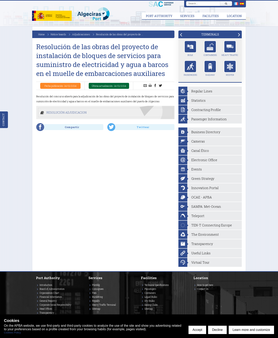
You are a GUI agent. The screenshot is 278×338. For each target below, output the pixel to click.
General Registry (48, 300)
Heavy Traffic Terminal (104, 304)
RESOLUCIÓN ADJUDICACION (66, 112)
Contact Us (202, 288)
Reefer (230, 68)
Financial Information (51, 296)
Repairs (96, 300)
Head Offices (46, 308)
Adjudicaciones (81, 34)
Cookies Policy (12, 332)
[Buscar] (226, 3)
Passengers (190, 68)
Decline (217, 329)
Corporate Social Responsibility (55, 304)
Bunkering (97, 296)
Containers (210, 48)
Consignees (98, 288)
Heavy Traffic (230, 48)
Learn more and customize (251, 329)
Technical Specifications (157, 284)
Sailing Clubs (151, 304)
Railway (210, 68)
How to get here (205, 284)
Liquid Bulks (151, 296)
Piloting (96, 284)
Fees (94, 292)
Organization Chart (49, 292)
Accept (197, 329)
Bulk (190, 48)
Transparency (47, 312)
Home (41, 34)
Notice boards (58, 34)
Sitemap (96, 308)
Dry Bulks (150, 300)
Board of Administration (52, 288)
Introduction (46, 284)
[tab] (210, 34)
